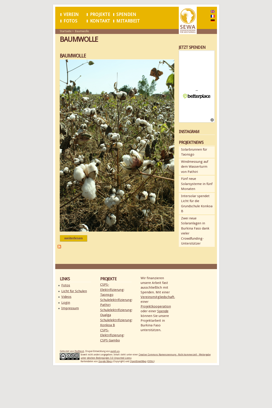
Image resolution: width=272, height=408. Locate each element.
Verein (71, 14)
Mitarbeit (128, 21)
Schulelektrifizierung (116, 300)
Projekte (100, 14)
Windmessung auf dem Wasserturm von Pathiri (194, 167)
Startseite (65, 31)
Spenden (126, 14)
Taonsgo (106, 295)
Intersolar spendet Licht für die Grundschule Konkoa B (196, 203)
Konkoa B (107, 325)
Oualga (105, 315)
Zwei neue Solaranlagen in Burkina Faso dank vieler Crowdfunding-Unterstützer (195, 231)
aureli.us (115, 351)
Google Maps (105, 361)
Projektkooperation (156, 306)
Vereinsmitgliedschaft (157, 297)
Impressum (70, 308)
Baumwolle (82, 31)
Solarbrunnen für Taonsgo (194, 152)
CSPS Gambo (110, 340)
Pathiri (105, 305)
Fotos (70, 21)
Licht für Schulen (74, 291)
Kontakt (100, 21)
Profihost (79, 351)
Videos (66, 297)
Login (65, 303)
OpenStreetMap (138, 361)
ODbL (151, 361)
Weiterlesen (76, 238)
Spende (162, 311)
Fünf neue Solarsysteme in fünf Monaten (196, 184)
